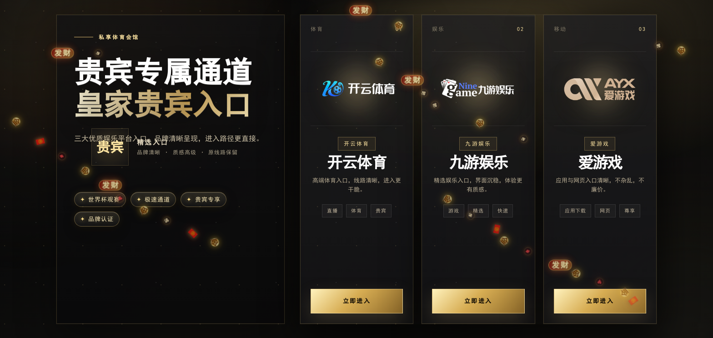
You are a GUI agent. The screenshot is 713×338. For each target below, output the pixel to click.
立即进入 (357, 301)
